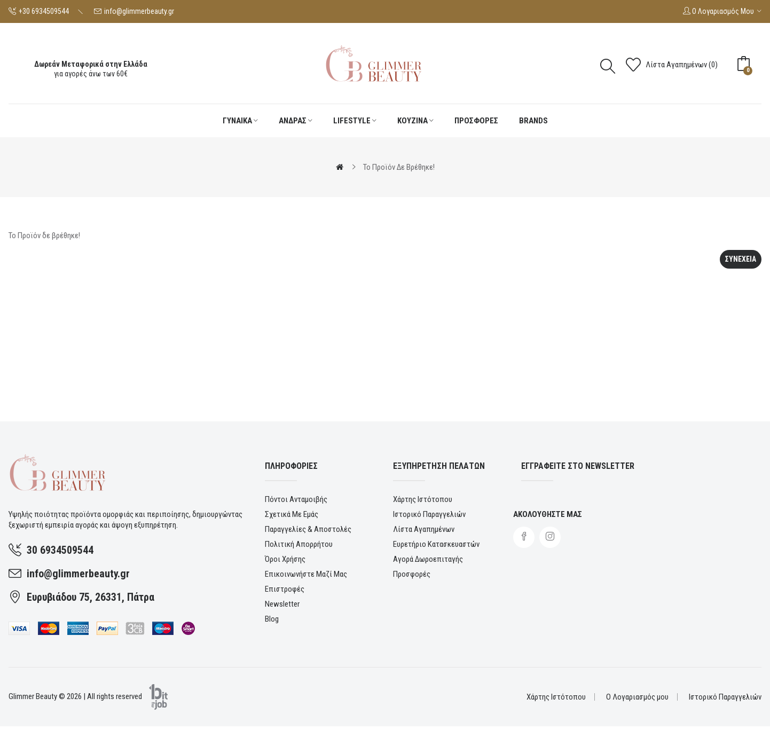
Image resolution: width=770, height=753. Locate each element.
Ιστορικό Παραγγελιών (429, 514)
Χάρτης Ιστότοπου (422, 499)
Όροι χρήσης (285, 559)
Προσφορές (411, 574)
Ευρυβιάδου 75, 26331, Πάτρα (90, 597)
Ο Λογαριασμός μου (637, 697)
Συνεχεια (740, 259)
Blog (272, 619)
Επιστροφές (284, 589)
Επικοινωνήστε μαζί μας (306, 574)
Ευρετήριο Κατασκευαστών (436, 544)
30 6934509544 (60, 550)
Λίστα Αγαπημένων (423, 529)
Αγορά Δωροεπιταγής (428, 559)
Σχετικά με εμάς (291, 514)
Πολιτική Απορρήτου (299, 544)
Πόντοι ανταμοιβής (296, 499)
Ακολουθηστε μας (547, 514)
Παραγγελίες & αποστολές (308, 529)
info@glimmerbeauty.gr (139, 11)
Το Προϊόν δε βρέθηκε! (399, 167)
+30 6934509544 (44, 11)
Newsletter (282, 604)
